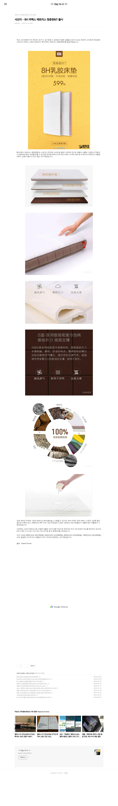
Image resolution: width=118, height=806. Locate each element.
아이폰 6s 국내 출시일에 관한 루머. (26, 724)
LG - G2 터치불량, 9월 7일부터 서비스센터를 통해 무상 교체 (33, 726)
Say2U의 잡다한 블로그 (25, 782)
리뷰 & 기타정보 (21, 702)
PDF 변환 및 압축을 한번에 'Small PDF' (27, 705)
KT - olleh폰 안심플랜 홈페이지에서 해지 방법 (29, 710)
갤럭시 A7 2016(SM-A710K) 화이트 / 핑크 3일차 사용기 (32, 712)
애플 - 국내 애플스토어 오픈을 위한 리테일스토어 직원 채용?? (34, 721)
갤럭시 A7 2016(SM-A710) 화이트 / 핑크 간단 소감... (31, 715)
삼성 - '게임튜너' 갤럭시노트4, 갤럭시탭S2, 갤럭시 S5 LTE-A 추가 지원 (36, 717)
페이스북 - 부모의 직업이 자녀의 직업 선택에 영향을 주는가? (33, 708)
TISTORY (59, 802)
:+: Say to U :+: (59, 4)
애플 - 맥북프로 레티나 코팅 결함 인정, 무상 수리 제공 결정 (33, 719)
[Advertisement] (59, 51)
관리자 (66, 802)
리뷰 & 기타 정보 (30, 702)
